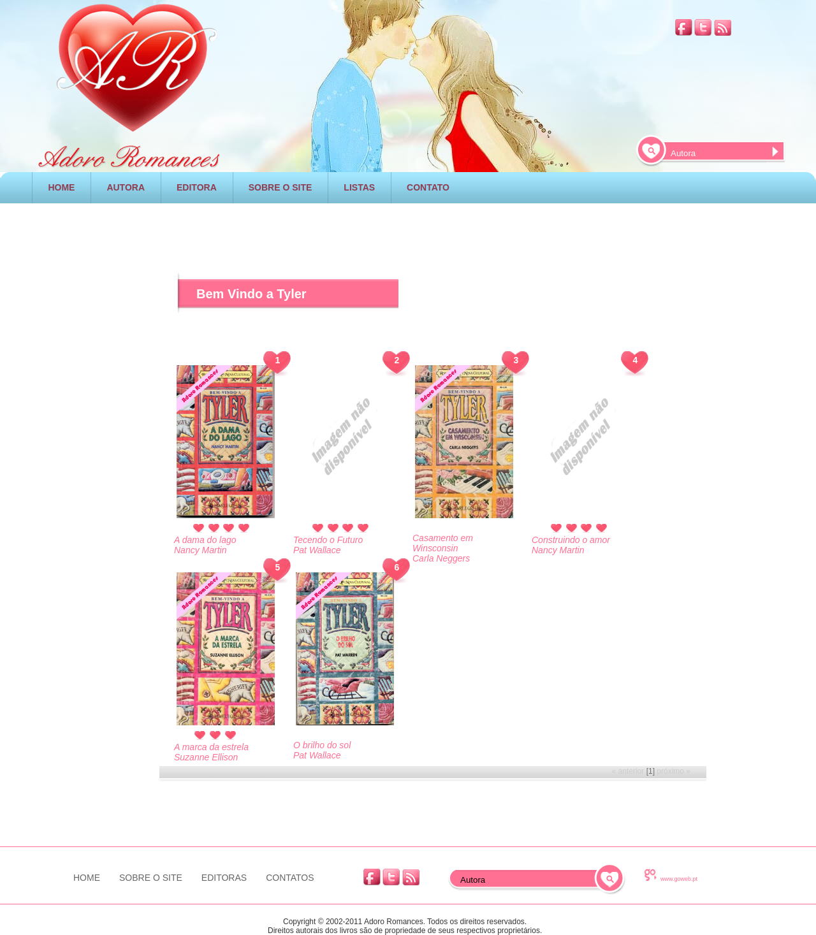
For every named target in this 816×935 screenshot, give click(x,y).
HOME (61, 187)
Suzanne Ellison (206, 757)
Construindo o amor (571, 540)
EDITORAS (224, 878)
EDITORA (197, 187)
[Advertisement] (89, 433)
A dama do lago (205, 540)
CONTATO (428, 187)
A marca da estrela (211, 747)
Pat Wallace (316, 755)
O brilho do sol (322, 745)
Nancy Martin (558, 550)
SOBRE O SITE (280, 187)
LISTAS (359, 187)
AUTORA (125, 187)
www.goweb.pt (678, 879)
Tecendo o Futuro (328, 540)
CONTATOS (290, 878)
